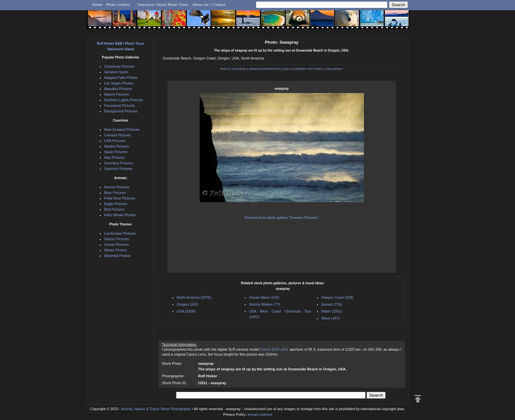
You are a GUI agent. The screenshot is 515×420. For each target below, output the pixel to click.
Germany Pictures (118, 163)
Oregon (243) (187, 304)
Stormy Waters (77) (264, 304)
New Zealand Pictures (122, 129)
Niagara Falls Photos (121, 78)
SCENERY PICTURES (308, 69)
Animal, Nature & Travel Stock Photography (156, 409)
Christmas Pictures (119, 66)
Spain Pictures (115, 152)
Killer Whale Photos (120, 215)
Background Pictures (121, 111)
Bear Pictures (115, 193)
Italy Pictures (114, 157)
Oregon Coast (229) (337, 297)
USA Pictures (114, 141)
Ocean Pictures (116, 244)
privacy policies (260, 414)
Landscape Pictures (120, 233)
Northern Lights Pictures (123, 100)
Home (97, 4)
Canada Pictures (117, 135)
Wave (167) (330, 318)
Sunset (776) (331, 304)
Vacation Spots (116, 72)
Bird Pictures (114, 209)
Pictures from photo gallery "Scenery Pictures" (282, 218)
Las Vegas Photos (118, 83)
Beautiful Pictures (118, 89)
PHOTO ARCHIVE (233, 69)
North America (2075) (194, 297)
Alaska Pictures (116, 146)
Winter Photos (115, 250)
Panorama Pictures (119, 105)
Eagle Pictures (115, 204)
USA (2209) (186, 311)
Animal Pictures (116, 187)
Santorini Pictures (118, 169)
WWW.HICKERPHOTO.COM (269, 69)
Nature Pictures (116, 94)
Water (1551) (331, 311)
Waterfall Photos (117, 256)
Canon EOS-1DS (274, 349)
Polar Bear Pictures (119, 198)
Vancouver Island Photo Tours (163, 4)
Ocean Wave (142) (264, 297)
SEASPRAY (335, 69)
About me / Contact (208, 4)
